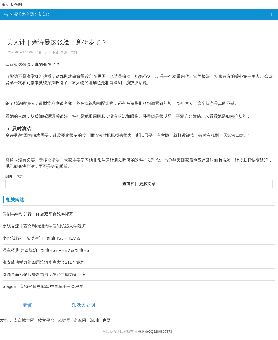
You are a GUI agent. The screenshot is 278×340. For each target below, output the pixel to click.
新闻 (42, 14)
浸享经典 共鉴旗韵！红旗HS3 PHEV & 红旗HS (46, 250)
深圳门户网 (100, 320)
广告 (4, 14)
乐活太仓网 (11, 4)
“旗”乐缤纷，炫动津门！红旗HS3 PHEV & (41, 238)
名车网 (80, 320)
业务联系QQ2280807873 (153, 332)
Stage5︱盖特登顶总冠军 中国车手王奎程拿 (43, 286)
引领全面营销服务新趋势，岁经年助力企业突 (44, 274)
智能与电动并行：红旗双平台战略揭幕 (38, 214)
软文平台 (46, 320)
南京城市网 (24, 320)
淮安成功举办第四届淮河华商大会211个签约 (43, 262)
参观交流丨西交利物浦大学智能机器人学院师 (44, 226)
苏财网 (64, 320)
